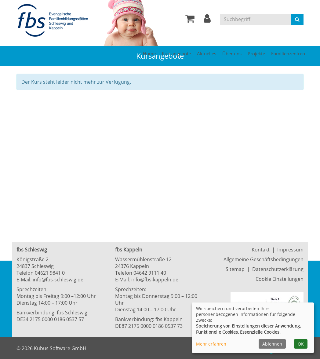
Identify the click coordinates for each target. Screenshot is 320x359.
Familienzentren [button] (288, 53)
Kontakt (261, 249)
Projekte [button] (256, 53)
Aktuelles (206, 53)
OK (301, 344)
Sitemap (235, 269)
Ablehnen (272, 344)
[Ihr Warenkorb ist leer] (190, 20)
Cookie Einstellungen (280, 279)
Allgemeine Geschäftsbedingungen (264, 259)
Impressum (290, 249)
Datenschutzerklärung (278, 269)
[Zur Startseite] (54, 21)
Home (149, 53)
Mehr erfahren (211, 344)
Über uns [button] (232, 53)
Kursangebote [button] (176, 53)
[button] (207, 20)
